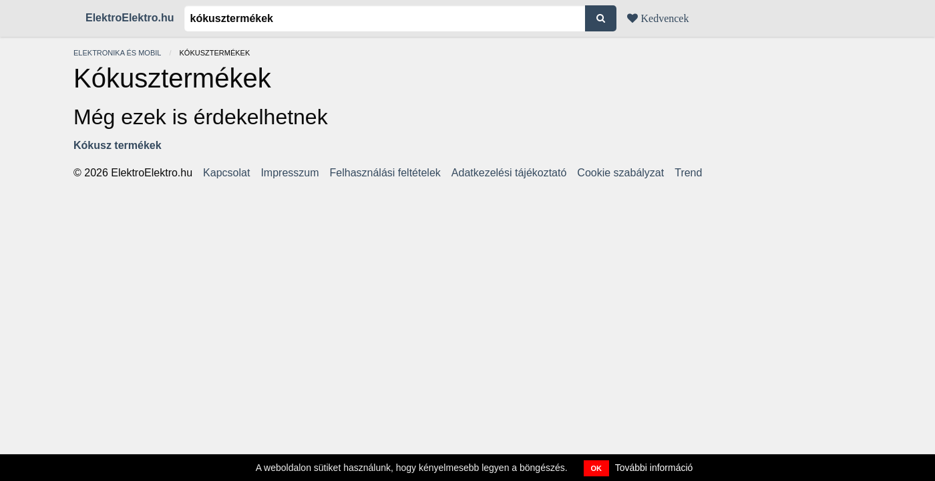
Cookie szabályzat (620, 173)
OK (596, 468)
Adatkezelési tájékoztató (509, 173)
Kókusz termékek (117, 145)
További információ (654, 467)
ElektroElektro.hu (129, 17)
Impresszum (289, 173)
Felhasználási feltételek (385, 173)
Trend (688, 173)
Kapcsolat (226, 173)
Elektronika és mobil (117, 53)
